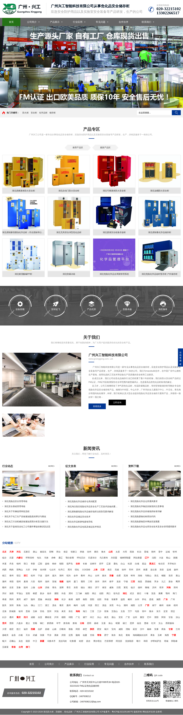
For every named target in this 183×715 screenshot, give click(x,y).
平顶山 (20, 594)
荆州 (11, 599)
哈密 (81, 641)
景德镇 (148, 582)
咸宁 (26, 599)
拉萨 (40, 629)
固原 (28, 641)
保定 (66, 552)
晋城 (146, 552)
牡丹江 (61, 570)
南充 (106, 617)
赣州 (4, 588)
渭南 (128, 629)
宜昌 (153, 594)
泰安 (104, 588)
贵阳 (11, 623)
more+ (51, 466)
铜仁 (42, 623)
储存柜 (52, 112)
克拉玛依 (62, 641)
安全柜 (34, 112)
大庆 (28, 570)
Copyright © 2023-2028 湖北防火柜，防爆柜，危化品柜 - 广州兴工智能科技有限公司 (60, 712)
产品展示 (55, 22)
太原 (118, 552)
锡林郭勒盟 (125, 558)
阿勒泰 (174, 641)
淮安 (162, 570)
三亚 (92, 611)
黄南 (128, 635)
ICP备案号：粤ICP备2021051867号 (116, 712)
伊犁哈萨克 (156, 641)
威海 (111, 588)
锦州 (19, 564)
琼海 (106, 611)
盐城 (169, 570)
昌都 (47, 629)
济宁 (97, 588)
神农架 (48, 599)
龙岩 (118, 582)
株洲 (71, 599)
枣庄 (69, 588)
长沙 (63, 599)
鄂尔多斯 (70, 558)
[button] (89, 105)
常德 (106, 599)
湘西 (158, 599)
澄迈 (173, 611)
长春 (85, 564)
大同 (125, 552)
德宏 (11, 629)
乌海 (46, 558)
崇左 (71, 611)
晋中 (160, 552)
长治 (139, 552)
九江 (163, 582)
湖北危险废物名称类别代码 (142, 517)
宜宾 (121, 617)
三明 (90, 582)
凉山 (178, 617)
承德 (82, 552)
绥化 (77, 570)
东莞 (111, 605)
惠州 (69, 605)
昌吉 (88, 641)
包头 (39, 558)
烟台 (83, 588)
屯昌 (137, 611)
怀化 (144, 599)
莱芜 (126, 588)
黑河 (70, 570)
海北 (121, 635)
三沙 (99, 611)
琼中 (144, 611)
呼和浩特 (30, 558)
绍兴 (69, 576)
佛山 (33, 605)
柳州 (161, 605)
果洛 (152, 635)
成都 (33, 617)
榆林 (149, 629)
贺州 (49, 611)
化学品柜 (43, 112)
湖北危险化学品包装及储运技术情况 (84, 527)
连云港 (153, 570)
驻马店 (117, 594)
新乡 (42, 594)
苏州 (138, 570)
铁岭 (54, 564)
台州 (97, 576)
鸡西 (4, 570)
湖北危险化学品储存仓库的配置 (82, 502)
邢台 (58, 552)
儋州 (11, 617)
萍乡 (156, 582)
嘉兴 (54, 576)
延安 (135, 629)
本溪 (4, 564)
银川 (4, 641)
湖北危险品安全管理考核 (15, 501)
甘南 (92, 635)
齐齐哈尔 (172, 564)
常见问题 (100, 22)
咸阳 (121, 629)
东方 (158, 611)
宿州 (19, 582)
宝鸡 (113, 629)
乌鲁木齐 (51, 641)
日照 (118, 588)
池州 (47, 582)
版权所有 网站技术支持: (145, 712)
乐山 (99, 617)
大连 (161, 558)
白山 (123, 564)
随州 (33, 599)
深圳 (11, 605)
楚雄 (146, 623)
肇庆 (61, 605)
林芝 (85, 629)
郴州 (130, 599)
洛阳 (11, 594)
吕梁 (11, 558)
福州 (69, 582)
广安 (128, 617)
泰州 (11, 576)
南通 (145, 570)
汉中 (142, 629)
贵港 (28, 611)
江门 (40, 605)
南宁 (154, 605)
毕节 (58, 623)
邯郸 (51, 552)
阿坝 (163, 617)
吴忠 (21, 641)
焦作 (49, 594)
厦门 (76, 582)
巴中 (149, 617)
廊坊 (96, 552)
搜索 (176, 112)
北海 (4, 611)
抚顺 (175, 558)
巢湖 (26, 582)
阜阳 (11, 582)
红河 (153, 623)
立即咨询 (117, 406)
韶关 (4, 605)
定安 (166, 611)
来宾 (63, 611)
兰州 (178, 629)
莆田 (83, 582)
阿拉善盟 (137, 558)
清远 (104, 605)
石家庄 (27, 552)
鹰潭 (178, 582)
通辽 (60, 558)
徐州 (124, 570)
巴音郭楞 (109, 641)
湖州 (61, 576)
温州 (47, 576)
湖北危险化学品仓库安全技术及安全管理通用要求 (153, 527)
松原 (130, 564)
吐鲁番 (73, 641)
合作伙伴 (123, 22)
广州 (173, 599)
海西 (167, 635)
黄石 (139, 594)
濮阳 (56, 594)
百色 (42, 611)
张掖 (42, 635)
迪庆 (26, 629)
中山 (118, 605)
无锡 (117, 570)
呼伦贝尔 (81, 558)
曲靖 (96, 623)
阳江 (97, 605)
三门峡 (79, 594)
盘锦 (47, 564)
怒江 (19, 629)
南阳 (87, 594)
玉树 (160, 635)
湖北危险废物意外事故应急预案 (145, 522)
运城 (168, 552)
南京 (110, 570)
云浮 (140, 605)
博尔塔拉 (97, 641)
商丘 (94, 594)
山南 (54, 629)
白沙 (4, 617)
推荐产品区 (78, 147)
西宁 (106, 635)
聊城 (147, 588)
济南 (47, 588)
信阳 (101, 594)
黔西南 (50, 623)
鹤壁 (35, 594)
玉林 (35, 611)
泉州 (97, 582)
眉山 (113, 617)
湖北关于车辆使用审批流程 (16, 512)
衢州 (83, 576)
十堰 (146, 594)
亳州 (40, 582)
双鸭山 (20, 570)
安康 (156, 629)
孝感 (4, 599)
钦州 (21, 611)
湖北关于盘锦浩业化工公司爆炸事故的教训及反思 (27, 527)
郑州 (176, 588)
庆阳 (63, 635)
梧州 (176, 605)
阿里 (78, 629)
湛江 (47, 605)
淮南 (140, 576)
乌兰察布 (104, 558)
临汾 (4, 558)
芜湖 (126, 576)
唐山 (35, 552)
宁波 (40, 576)
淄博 (61, 588)
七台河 (52, 570)
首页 (11, 22)
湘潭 (78, 599)
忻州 (175, 552)
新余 (171, 582)
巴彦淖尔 (92, 558)
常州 (131, 570)
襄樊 (160, 594)
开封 (4, 594)
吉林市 (93, 564)
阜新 (33, 564)
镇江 (4, 576)
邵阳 (92, 599)
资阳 (156, 617)
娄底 (151, 599)
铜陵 (163, 576)
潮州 (126, 605)
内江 (92, 617)
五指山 (114, 611)
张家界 (114, 599)
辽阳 (40, 564)
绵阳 (71, 617)
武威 (35, 635)
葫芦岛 (70, 564)
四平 (101, 564)
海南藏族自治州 (140, 635)
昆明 (89, 623)
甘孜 (171, 617)
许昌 (63, 594)
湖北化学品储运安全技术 (79, 517)
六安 (33, 582)
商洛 (163, 629)
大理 (4, 629)
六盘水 (20, 623)
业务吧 (159, 712)
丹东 (11, 564)
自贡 (40, 617)
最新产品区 (105, 147)
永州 (137, 599)
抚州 (26, 588)
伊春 (35, 570)
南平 (111, 582)
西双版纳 (170, 623)
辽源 (108, 564)
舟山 (90, 576)
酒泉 (56, 635)
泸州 (56, 617)
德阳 (63, 617)
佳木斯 (43, 570)
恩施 (40, 599)
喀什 (138, 641)
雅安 (142, 617)
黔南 (75, 623)
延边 (144, 564)
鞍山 (168, 558)
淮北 (156, 576)
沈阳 (154, 558)
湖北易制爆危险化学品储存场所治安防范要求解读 (90, 512)
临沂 (133, 588)
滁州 (4, 582)
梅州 (76, 605)
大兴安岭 (86, 570)
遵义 (28, 623)
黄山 (178, 576)
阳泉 (132, 552)
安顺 (35, 623)
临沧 (139, 623)
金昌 (13, 635)
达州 (135, 617)
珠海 (19, 605)
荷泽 (161, 588)
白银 (21, 635)
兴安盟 (114, 558)
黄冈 (19, 599)
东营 (76, 588)
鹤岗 (11, 570)
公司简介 (32, 22)
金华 (76, 576)
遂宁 (85, 617)
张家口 (74, 552)
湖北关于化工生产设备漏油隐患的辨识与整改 (25, 517)
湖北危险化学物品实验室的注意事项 (147, 506)
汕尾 (83, 605)
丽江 (125, 623)
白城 (137, 564)
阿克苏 (119, 641)
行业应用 (77, 22)
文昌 (123, 611)
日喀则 (62, 629)
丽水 (104, 576)
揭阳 (133, 605)
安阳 (28, 594)
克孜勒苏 (129, 641)
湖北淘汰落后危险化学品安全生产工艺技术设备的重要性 (93, 507)
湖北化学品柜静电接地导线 (80, 522)
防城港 (12, 611)
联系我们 (146, 22)
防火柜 (25, 112)
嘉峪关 (5, 635)
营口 (26, 564)
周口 (108, 594)
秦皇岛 (43, 552)
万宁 (130, 611)
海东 (113, 635)
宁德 (126, 582)
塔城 (166, 641)
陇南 (78, 635)
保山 (110, 623)
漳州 (104, 582)
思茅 (132, 623)
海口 (85, 611)
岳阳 (99, 599)
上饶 (33, 588)
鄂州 (168, 594)
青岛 (54, 588)
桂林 (168, 605)
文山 (160, 623)
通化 (116, 564)
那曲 (71, 629)
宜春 (19, 588)
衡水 (103, 552)
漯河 (71, 594)
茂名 (54, 605)
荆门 (175, 594)
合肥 (118, 576)
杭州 (33, 576)
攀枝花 (48, 617)
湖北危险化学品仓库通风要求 (144, 501)
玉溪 (103, 623)
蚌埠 (133, 576)
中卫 (35, 641)
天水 (28, 635)
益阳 (123, 599)
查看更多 (97, 406)
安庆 (171, 576)
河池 (56, 611)
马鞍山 (148, 576)
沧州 (89, 552)
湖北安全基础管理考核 (14, 506)
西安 (99, 629)
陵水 (151, 611)
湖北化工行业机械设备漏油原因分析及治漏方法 (26, 522)
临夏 (85, 635)
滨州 (154, 588)
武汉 (132, 594)
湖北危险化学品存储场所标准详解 (146, 512)
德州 (140, 588)
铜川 (106, 629)
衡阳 (85, 599)
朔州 (153, 552)
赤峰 (53, 558)
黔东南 (67, 623)
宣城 (54, 582)
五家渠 (5, 647)
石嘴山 (12, 641)
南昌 (140, 582)
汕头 (26, 605)
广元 (78, 617)
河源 (90, 605)
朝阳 (61, 564)
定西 (71, 635)
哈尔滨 (161, 564)
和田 (146, 641)
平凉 (49, 635)
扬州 (176, 570)
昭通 (118, 623)
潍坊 (90, 588)
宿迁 (19, 576)
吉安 (11, 588)
